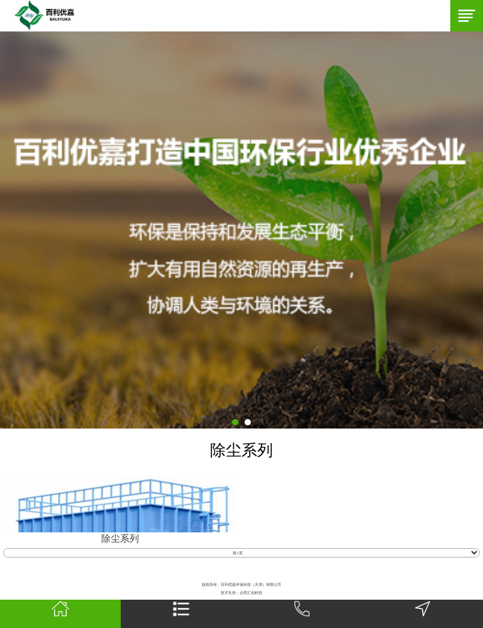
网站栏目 (181, 614)
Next (6, 229)
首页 (60, 614)
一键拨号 (302, 614)
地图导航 (422, 614)
